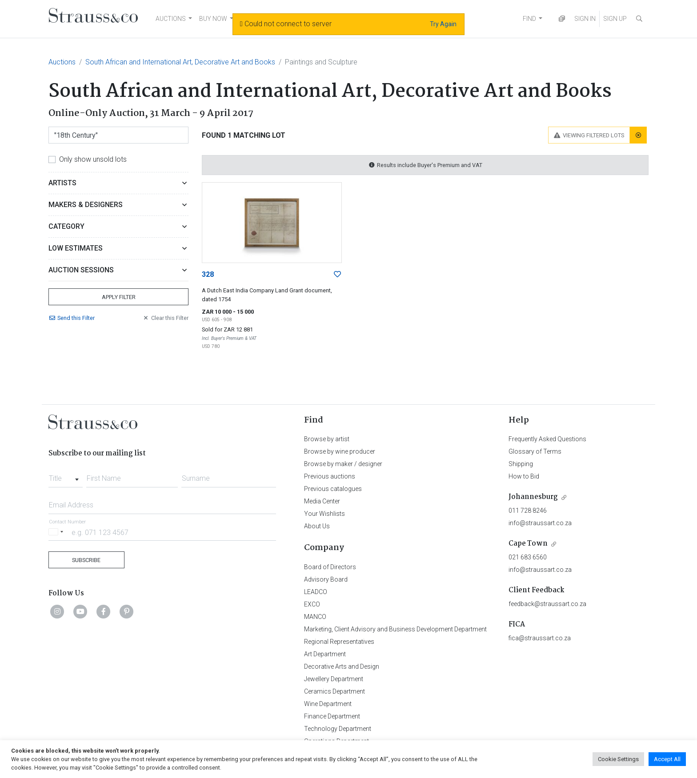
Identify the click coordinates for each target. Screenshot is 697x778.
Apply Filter (119, 297)
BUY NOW (213, 18)
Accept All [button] (667, 759)
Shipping (521, 463)
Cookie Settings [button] (618, 759)
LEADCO (315, 591)
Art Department (325, 654)
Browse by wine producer (339, 451)
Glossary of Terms (535, 451)
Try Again (443, 24)
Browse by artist (326, 439)
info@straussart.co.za (540, 523)
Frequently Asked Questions (547, 439)
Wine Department (328, 703)
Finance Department (332, 716)
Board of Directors (330, 567)
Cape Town (528, 543)
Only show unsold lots (93, 159)
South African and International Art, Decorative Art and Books (180, 62)
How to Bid (524, 476)
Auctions (62, 62)
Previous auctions (329, 476)
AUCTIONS (171, 18)
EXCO (312, 604)
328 (208, 274)
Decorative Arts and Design (341, 666)
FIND (529, 18)
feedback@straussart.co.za (547, 603)
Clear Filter (165, 318)
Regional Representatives (339, 641)
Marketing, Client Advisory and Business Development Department (395, 629)
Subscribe (86, 560)
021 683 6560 (528, 557)
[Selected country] (57, 532)
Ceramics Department (334, 691)
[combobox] (65, 475)
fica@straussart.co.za (540, 638)
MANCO (315, 616)
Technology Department (337, 728)
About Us (317, 526)
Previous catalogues (333, 488)
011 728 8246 (528, 510)
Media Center (322, 501)
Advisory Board (326, 579)
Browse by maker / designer (343, 463)
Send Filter (71, 318)
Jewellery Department (333, 678)
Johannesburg (533, 497)
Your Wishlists (324, 513)
